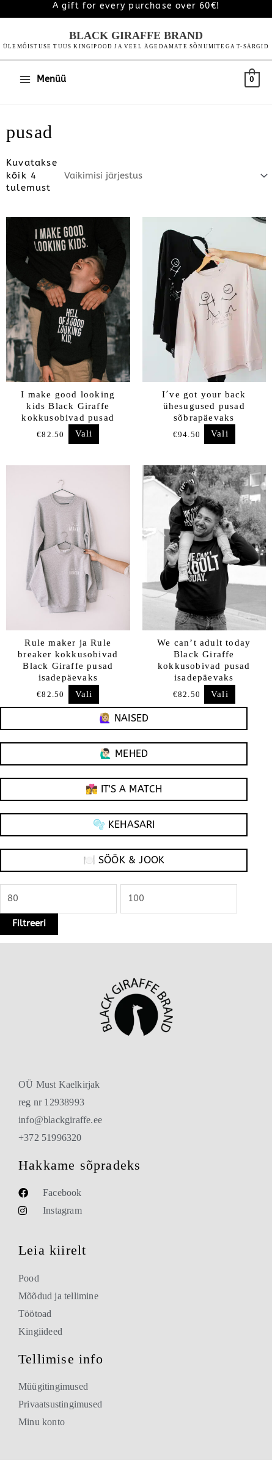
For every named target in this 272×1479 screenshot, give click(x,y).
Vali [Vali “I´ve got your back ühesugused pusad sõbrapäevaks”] (220, 434)
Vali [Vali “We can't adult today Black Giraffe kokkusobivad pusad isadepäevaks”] (220, 694)
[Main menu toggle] (42, 80)
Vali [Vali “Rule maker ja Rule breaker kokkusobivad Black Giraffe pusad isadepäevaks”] (84, 694)
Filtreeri (29, 923)
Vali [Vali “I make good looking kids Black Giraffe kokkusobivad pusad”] (84, 434)
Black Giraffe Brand (136, 35)
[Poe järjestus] (164, 176)
